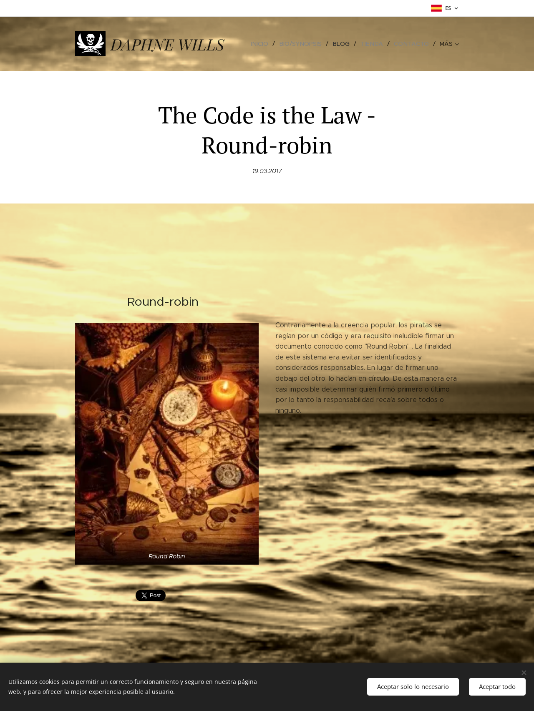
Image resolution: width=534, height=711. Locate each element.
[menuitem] (265, 43)
